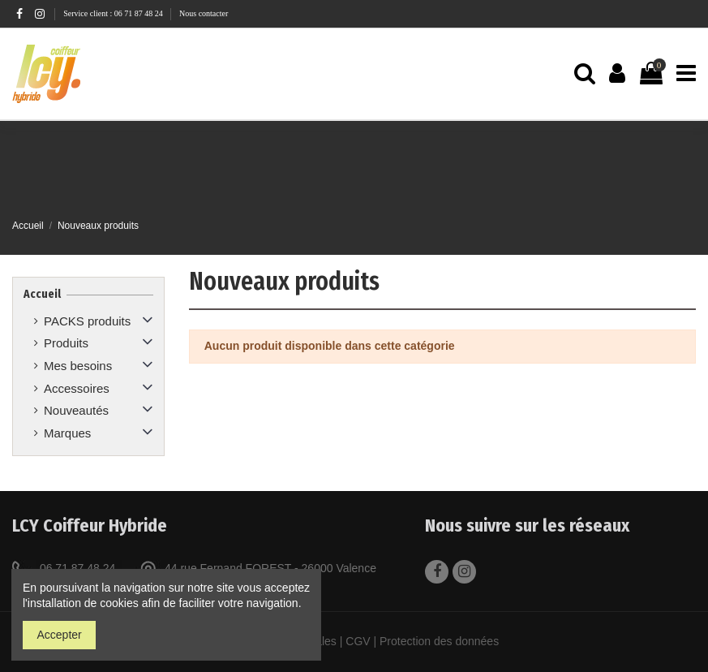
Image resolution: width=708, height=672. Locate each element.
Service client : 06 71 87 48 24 (114, 13)
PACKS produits (87, 321)
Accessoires (76, 388)
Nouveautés (76, 410)
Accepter (59, 634)
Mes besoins (78, 366)
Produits (66, 343)
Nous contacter (203, 13)
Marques (67, 433)
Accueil (42, 294)
